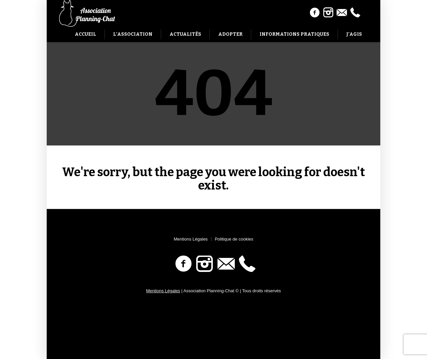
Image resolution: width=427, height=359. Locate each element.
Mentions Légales (191, 239)
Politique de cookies (234, 239)
